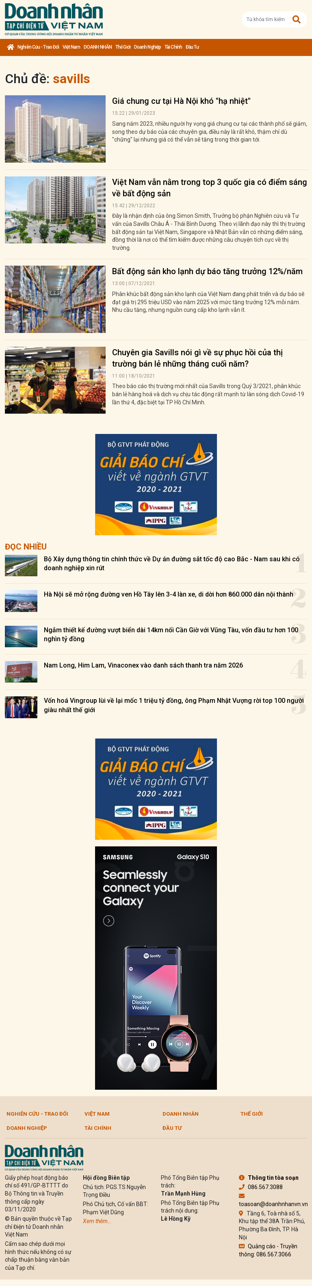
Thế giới (122, 47)
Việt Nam (71, 47)
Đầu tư (192, 47)
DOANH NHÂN (98, 47)
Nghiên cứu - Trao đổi (38, 47)
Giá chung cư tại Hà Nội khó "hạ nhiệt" (181, 101)
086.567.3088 (261, 1187)
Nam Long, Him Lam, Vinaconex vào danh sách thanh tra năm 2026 (143, 665)
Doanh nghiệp (147, 47)
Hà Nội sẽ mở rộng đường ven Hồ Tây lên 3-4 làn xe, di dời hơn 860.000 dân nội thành (168, 594)
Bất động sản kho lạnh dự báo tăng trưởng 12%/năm (207, 271)
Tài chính (173, 47)
